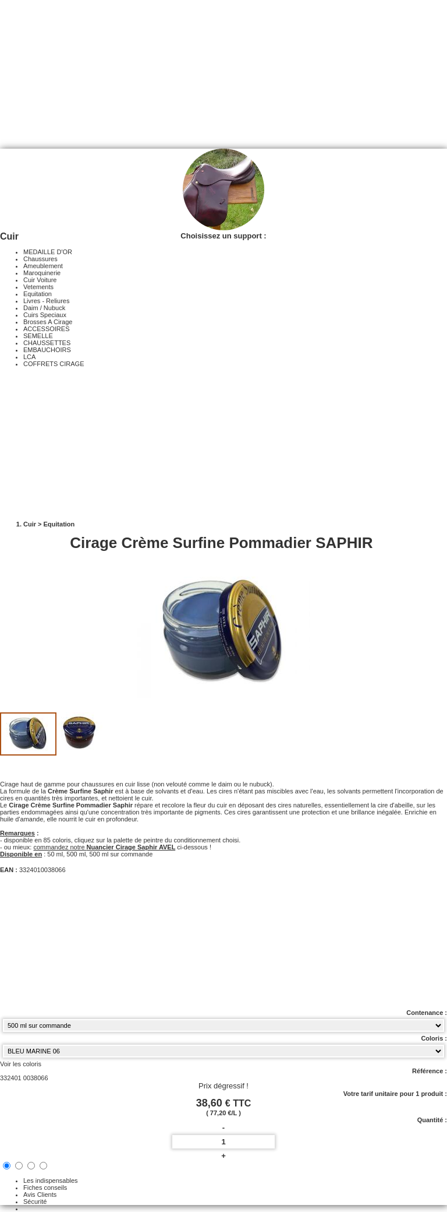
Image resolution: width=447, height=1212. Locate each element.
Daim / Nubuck (44, 307)
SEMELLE (38, 335)
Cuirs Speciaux (44, 314)
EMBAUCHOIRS (47, 349)
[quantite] (223, 1141)
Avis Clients (39, 1194)
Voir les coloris (20, 1063)
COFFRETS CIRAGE (53, 363)
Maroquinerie (42, 272)
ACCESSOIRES (46, 328)
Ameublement (43, 265)
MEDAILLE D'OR (47, 251)
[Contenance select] (223, 1025)
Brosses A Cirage (47, 321)
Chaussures (40, 258)
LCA (29, 356)
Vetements (38, 286)
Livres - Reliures (46, 300)
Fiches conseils (45, 1187)
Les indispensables (50, 1180)
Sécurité (35, 1201)
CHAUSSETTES (46, 342)
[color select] (223, 1051)
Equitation (37, 293)
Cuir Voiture (39, 279)
